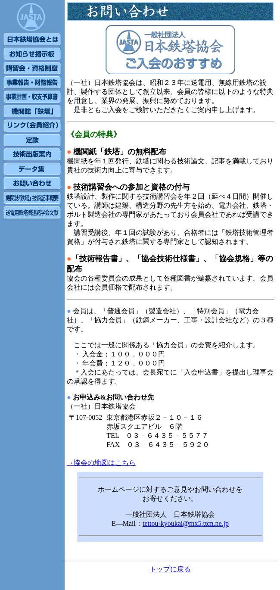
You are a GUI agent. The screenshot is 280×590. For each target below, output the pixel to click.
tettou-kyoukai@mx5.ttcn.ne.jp (186, 523)
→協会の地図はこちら (101, 462)
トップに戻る (170, 569)
